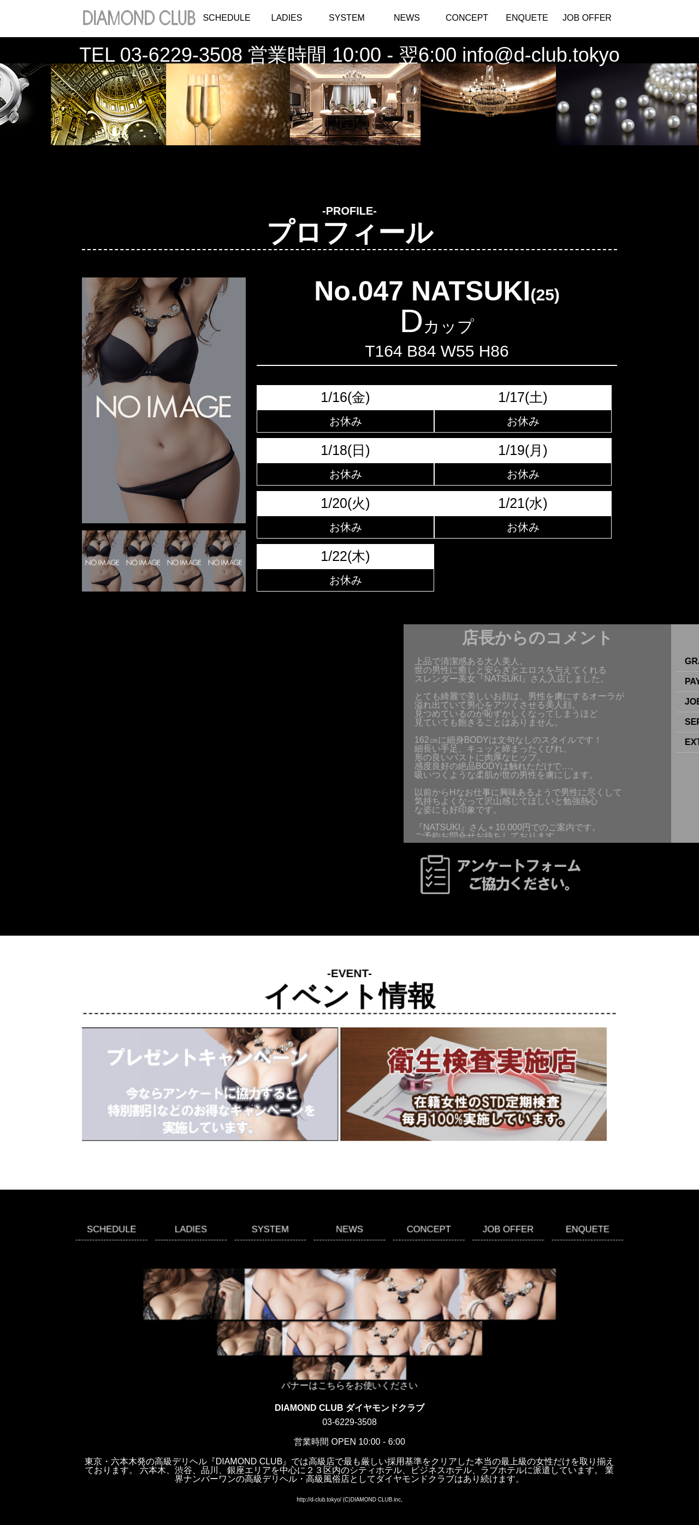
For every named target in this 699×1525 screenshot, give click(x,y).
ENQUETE (527, 17)
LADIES (287, 17)
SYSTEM (347, 17)
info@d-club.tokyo (541, 55)
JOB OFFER (587, 17)
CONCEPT (467, 17)
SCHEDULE (226, 17)
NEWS (407, 17)
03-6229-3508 (181, 55)
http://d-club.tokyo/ (319, 1500)
